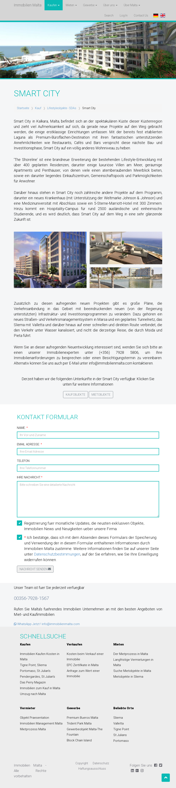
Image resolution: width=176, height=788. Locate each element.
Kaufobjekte (75, 394)
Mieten (118, 644)
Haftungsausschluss (92, 768)
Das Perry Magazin (33, 682)
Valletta (118, 723)
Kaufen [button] (54, 5)
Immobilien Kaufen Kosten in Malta (39, 656)
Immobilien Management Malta (41, 723)
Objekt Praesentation (34, 718)
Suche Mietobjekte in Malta (132, 671)
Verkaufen (74, 644)
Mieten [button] (71, 5)
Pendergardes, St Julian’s (37, 676)
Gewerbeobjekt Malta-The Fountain (85, 731)
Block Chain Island (79, 740)
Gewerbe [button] (90, 5)
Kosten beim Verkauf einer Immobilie (85, 656)
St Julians (120, 735)
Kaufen (25, 644)
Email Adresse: (29, 444)
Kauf (38, 108)
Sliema (118, 718)
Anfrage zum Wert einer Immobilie (83, 673)
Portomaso (121, 741)
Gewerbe (73, 708)
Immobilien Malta (27, 5)
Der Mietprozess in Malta (130, 654)
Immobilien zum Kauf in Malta (40, 688)
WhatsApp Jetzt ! (27, 624)
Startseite (23, 108)
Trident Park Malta (79, 723)
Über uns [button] (110, 5)
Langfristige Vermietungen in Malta (133, 662)
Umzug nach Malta (33, 694)
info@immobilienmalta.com (61, 624)
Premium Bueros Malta (82, 718)
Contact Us (142, 15)
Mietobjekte (101, 394)
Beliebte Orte (123, 708)
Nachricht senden (35, 569)
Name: (22, 428)
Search (109, 15)
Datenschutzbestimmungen (57, 554)
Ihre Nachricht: (29, 477)
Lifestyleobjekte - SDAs (61, 108)
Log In (124, 15)
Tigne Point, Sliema (33, 665)
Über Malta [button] (132, 5)
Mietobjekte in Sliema (128, 676)
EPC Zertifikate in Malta (83, 665)
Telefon (23, 461)
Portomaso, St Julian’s (35, 671)
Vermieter (27, 708)
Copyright (81, 763)
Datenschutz (101, 763)
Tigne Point (121, 729)
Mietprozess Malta (33, 729)
